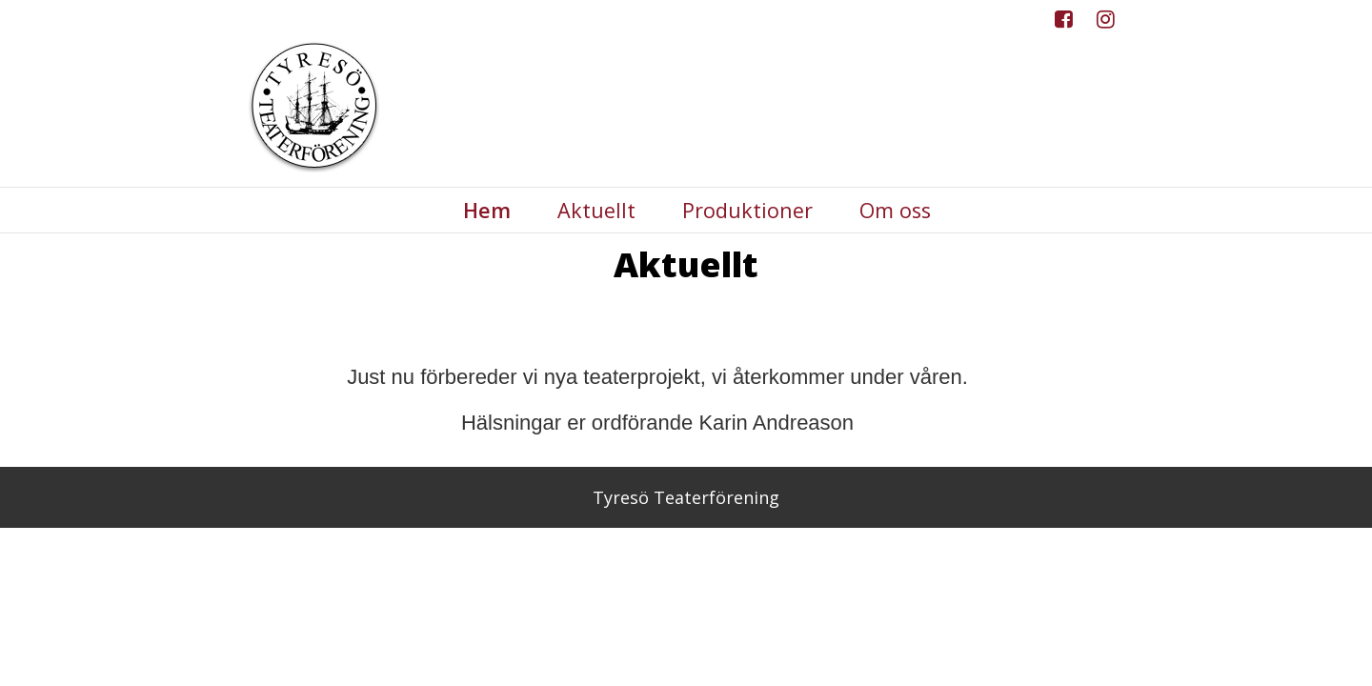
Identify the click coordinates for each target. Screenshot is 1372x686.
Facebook (1064, 24)
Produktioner (747, 210)
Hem (487, 210)
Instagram (1106, 24)
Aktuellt (596, 210)
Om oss (895, 210)
